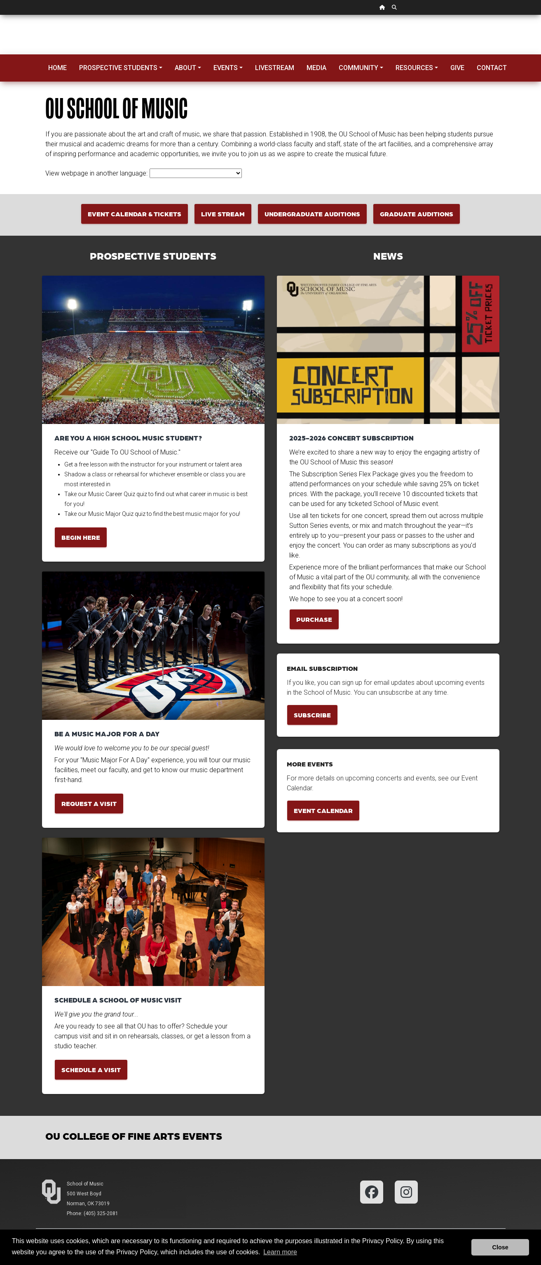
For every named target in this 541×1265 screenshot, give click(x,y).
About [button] (185, 68)
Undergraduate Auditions (312, 213)
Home (57, 68)
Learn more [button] (280, 1252)
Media (316, 68)
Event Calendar (323, 810)
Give (457, 68)
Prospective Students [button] (118, 68)
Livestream (274, 68)
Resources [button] (414, 68)
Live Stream (223, 213)
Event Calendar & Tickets (134, 213)
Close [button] (500, 1247)
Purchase (314, 619)
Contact (492, 68)
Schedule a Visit (91, 1069)
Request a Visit (89, 803)
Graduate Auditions (416, 213)
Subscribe (312, 714)
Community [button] (358, 68)
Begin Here (80, 537)
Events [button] (225, 68)
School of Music (85, 1184)
